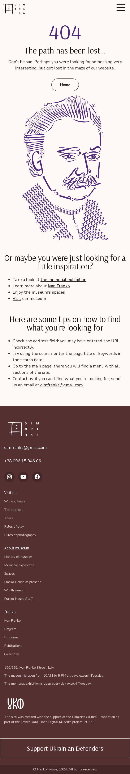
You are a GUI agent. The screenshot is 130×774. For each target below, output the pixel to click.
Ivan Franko (59, 286)
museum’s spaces (48, 292)
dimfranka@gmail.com (61, 385)
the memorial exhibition (63, 279)
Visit (17, 298)
